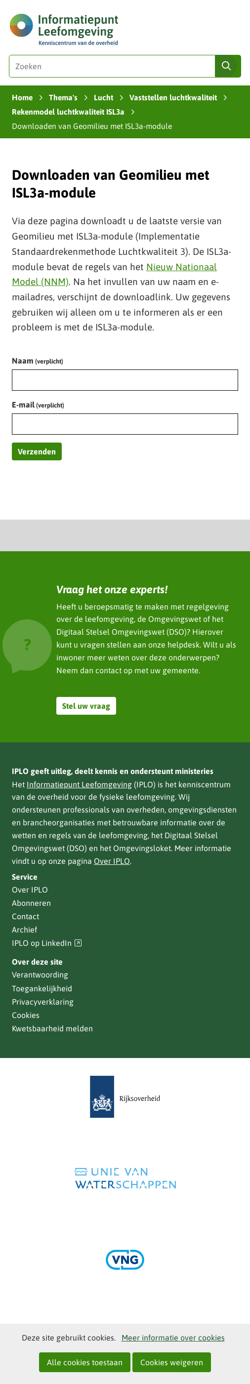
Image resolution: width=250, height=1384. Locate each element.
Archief (24, 929)
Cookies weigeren (171, 1362)
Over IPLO (112, 860)
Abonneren (31, 902)
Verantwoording (40, 974)
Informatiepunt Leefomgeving (79, 784)
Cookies (26, 1015)
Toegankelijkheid (42, 988)
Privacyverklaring (43, 1001)
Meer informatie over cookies (173, 1337)
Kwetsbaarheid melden (52, 1028)
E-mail (38, 404)
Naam (37, 360)
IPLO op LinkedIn (47, 943)
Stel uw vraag (86, 705)
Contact (25, 916)
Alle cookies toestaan (85, 1362)
